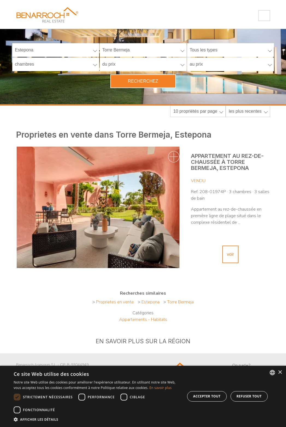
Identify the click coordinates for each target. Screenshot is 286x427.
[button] (97, 419)
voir (230, 254)
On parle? (241, 365)
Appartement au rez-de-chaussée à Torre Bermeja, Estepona (227, 162)
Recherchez (143, 81)
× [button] (280, 372)
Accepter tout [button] (206, 396)
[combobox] (272, 372)
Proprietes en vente (115, 302)
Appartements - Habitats (143, 319)
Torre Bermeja (180, 302)
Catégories (143, 313)
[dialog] (143, 396)
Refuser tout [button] (249, 396)
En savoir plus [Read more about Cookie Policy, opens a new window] (160, 387)
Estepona (150, 302)
